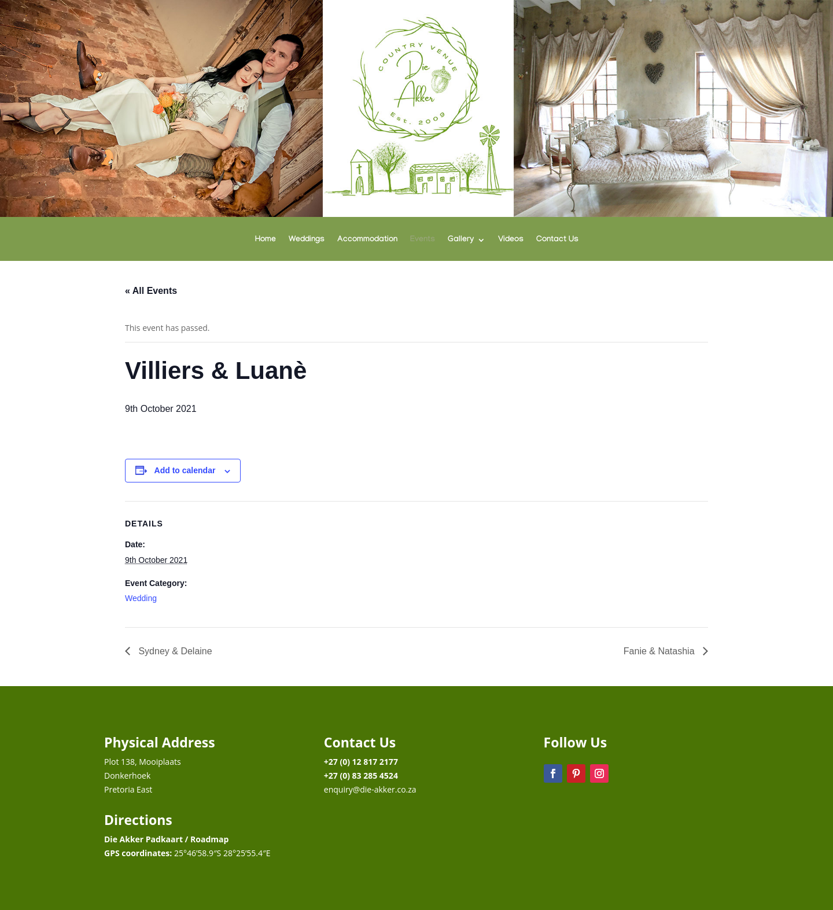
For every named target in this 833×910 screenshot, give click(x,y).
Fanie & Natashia (660, 651)
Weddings (307, 240)
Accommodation (367, 240)
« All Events (151, 291)
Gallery (461, 240)
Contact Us (557, 240)
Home (265, 240)
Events (422, 240)
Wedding (141, 598)
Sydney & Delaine (174, 651)
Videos (511, 240)
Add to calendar (185, 470)
